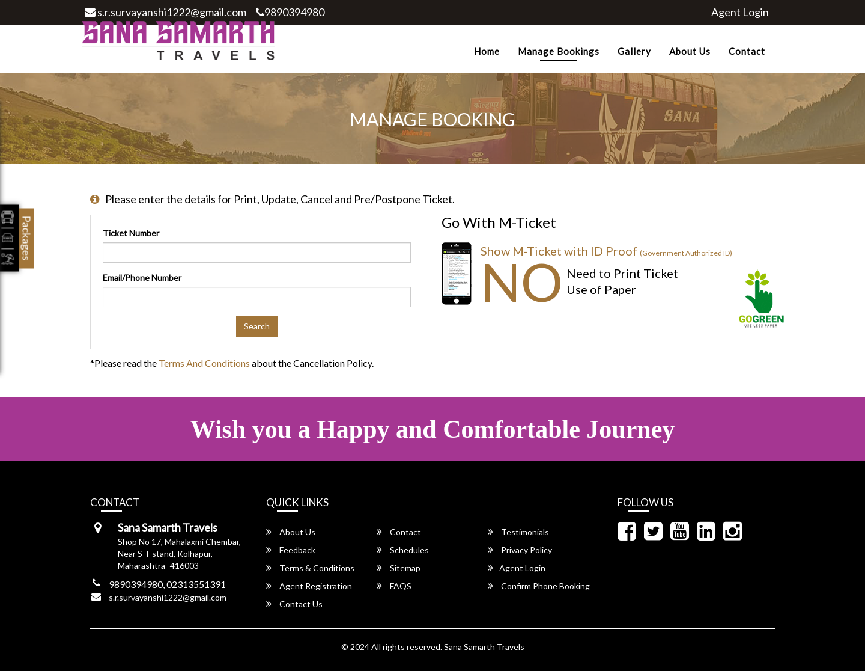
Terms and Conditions (204, 362)
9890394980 (290, 12)
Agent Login (740, 12)
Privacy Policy (520, 550)
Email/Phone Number (142, 277)
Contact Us (294, 604)
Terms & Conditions (310, 568)
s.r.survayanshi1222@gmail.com (165, 12)
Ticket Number (131, 233)
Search (257, 326)
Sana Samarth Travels (484, 647)
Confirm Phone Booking (539, 586)
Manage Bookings (558, 51)
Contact (747, 51)
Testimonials (518, 532)
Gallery (634, 51)
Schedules (403, 550)
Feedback (290, 550)
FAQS (394, 586)
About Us (690, 51)
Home (487, 51)
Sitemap (398, 568)
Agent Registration (309, 586)
